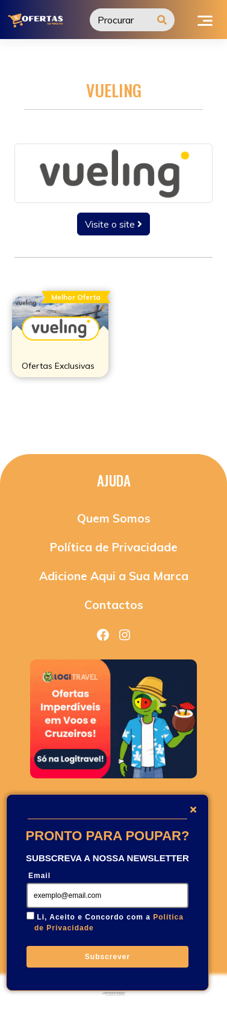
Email (39, 875)
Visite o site (113, 224)
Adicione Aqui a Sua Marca (113, 576)
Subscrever (107, 957)
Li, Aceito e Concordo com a (109, 922)
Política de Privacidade (114, 547)
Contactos (113, 605)
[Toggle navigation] (205, 19)
